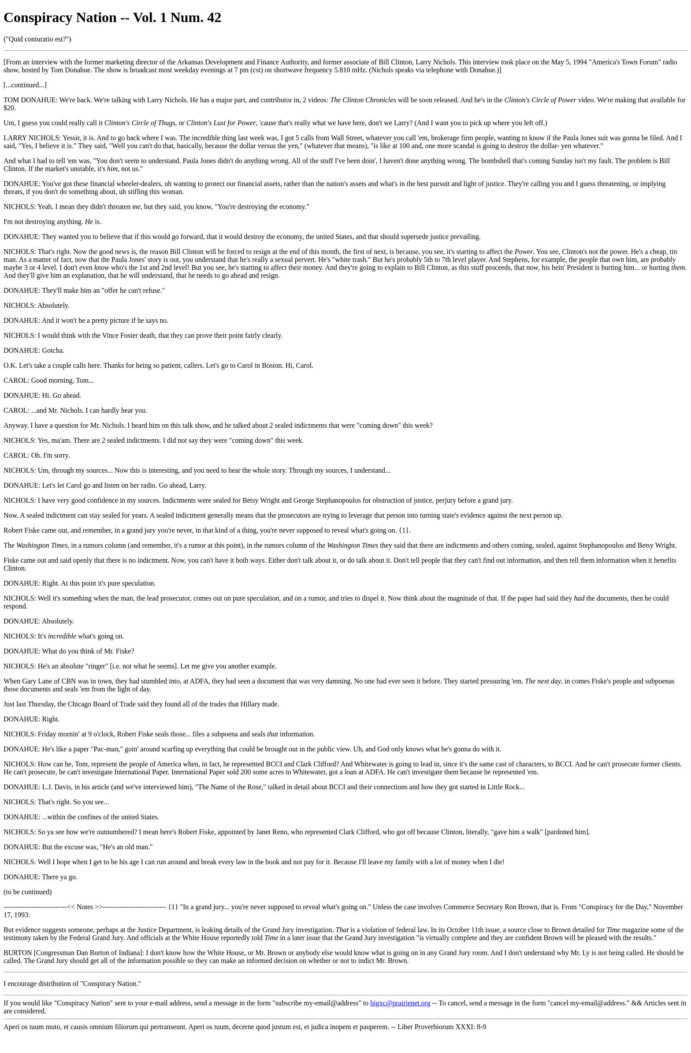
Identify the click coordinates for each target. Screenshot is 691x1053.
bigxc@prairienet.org (400, 1003)
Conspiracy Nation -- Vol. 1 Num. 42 (112, 17)
